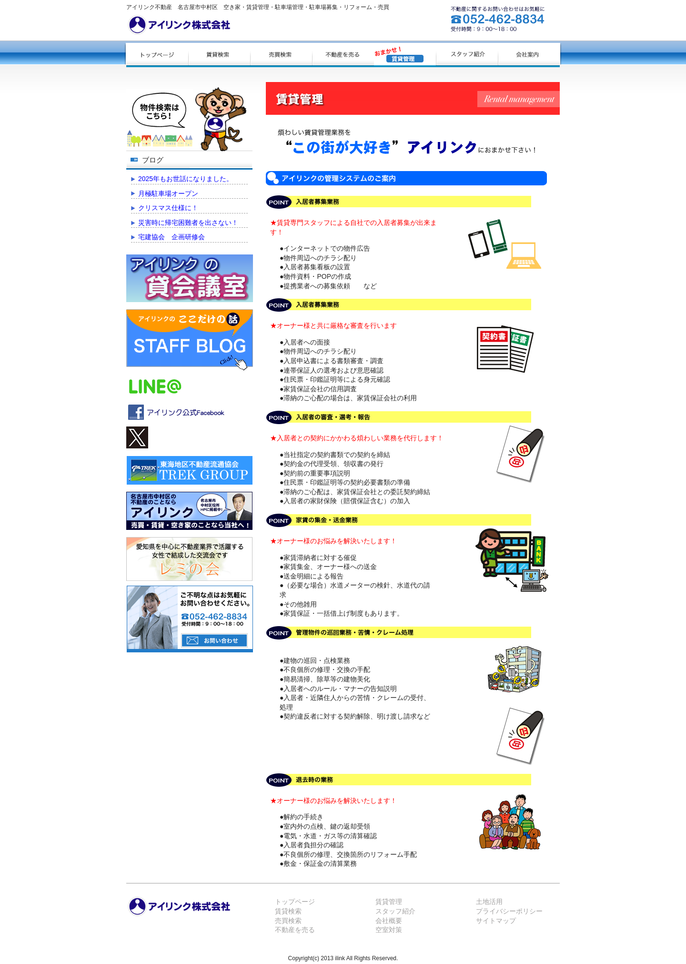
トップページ (295, 901)
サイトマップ (496, 920)
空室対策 (388, 930)
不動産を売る (295, 930)
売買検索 (288, 920)
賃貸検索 (288, 911)
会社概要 (388, 920)
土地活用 (489, 901)
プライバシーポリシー (509, 911)
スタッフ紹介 (395, 911)
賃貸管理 (388, 901)
